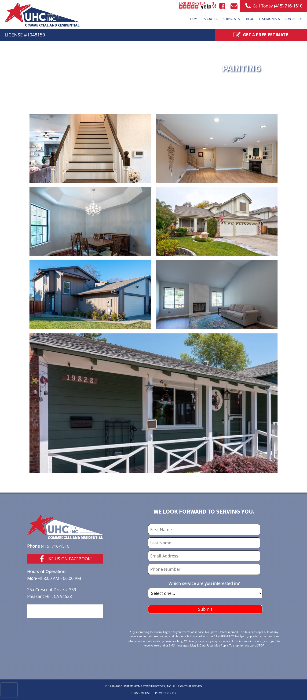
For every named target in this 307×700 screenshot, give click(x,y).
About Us (211, 19)
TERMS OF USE (140, 693)
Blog (250, 19)
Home (194, 19)
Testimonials (269, 19)
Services (232, 19)
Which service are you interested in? (204, 583)
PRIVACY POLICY (165, 693)
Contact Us (293, 19)
